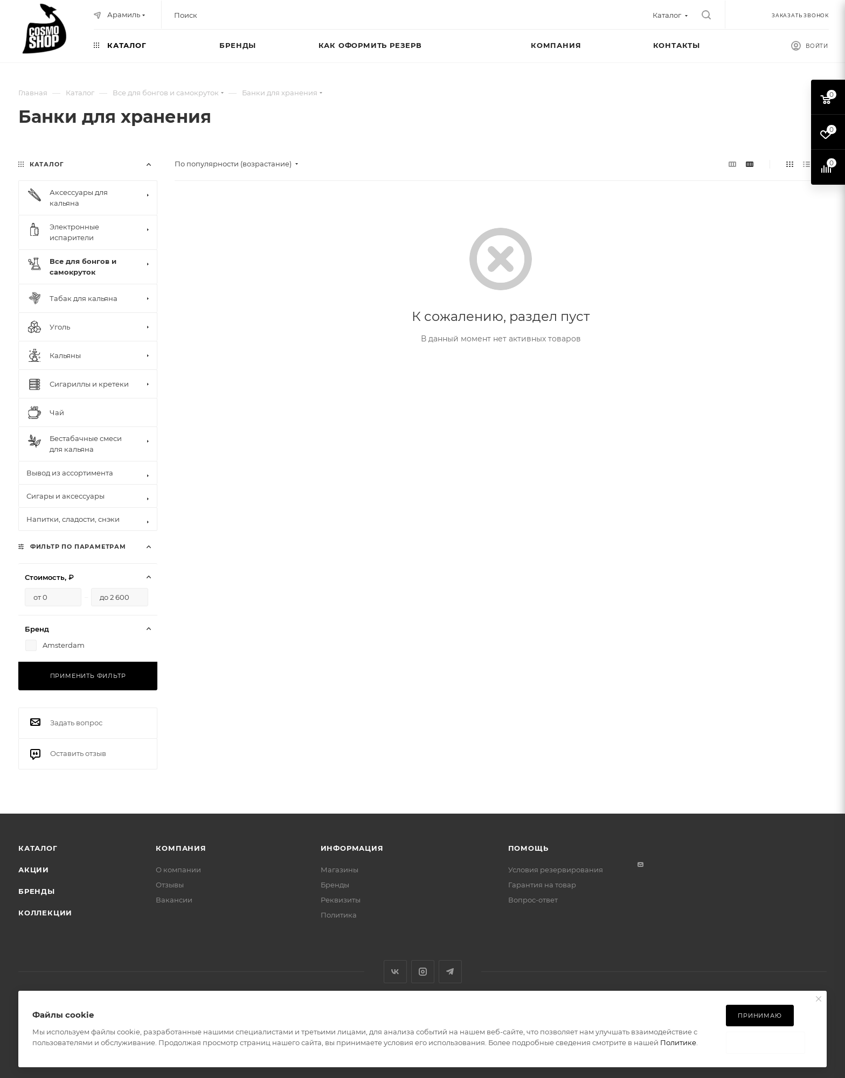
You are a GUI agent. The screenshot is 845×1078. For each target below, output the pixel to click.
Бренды (36, 891)
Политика (339, 915)
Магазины (339, 869)
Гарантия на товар (542, 884)
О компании (178, 869)
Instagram (422, 971)
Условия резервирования (555, 869)
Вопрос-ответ (533, 899)
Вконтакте (395, 971)
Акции (33, 869)
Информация (352, 848)
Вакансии (174, 899)
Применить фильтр (88, 676)
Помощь (528, 848)
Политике (678, 1042)
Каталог (38, 848)
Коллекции (45, 912)
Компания (181, 848)
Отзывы (170, 884)
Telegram (450, 971)
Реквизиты (341, 899)
